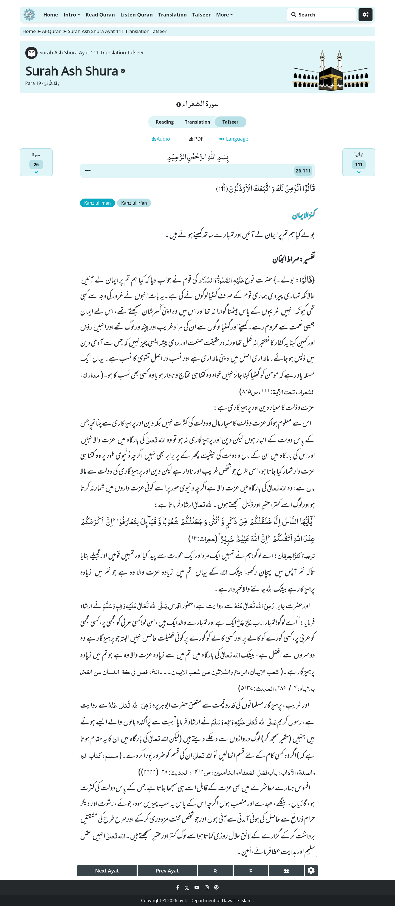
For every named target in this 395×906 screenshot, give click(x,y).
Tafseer (201, 14)
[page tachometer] (286, 871)
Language (233, 138)
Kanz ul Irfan (134, 203)
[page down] (251, 871)
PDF (196, 138)
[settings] (311, 871)
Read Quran (100, 14)
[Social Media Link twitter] (187, 887)
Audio (161, 138)
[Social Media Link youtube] (197, 887)
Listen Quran (136, 14)
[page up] (215, 871)
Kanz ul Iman (97, 203)
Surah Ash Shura (75, 71)
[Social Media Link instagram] (207, 887)
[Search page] (320, 14)
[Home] (29, 14)
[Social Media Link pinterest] (216, 887)
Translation (172, 14)
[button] (87, 171)
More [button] (222, 14)
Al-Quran (51, 31)
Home (50, 14)
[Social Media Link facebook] (178, 887)
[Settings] (366, 14)
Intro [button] (70, 14)
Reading (165, 122)
